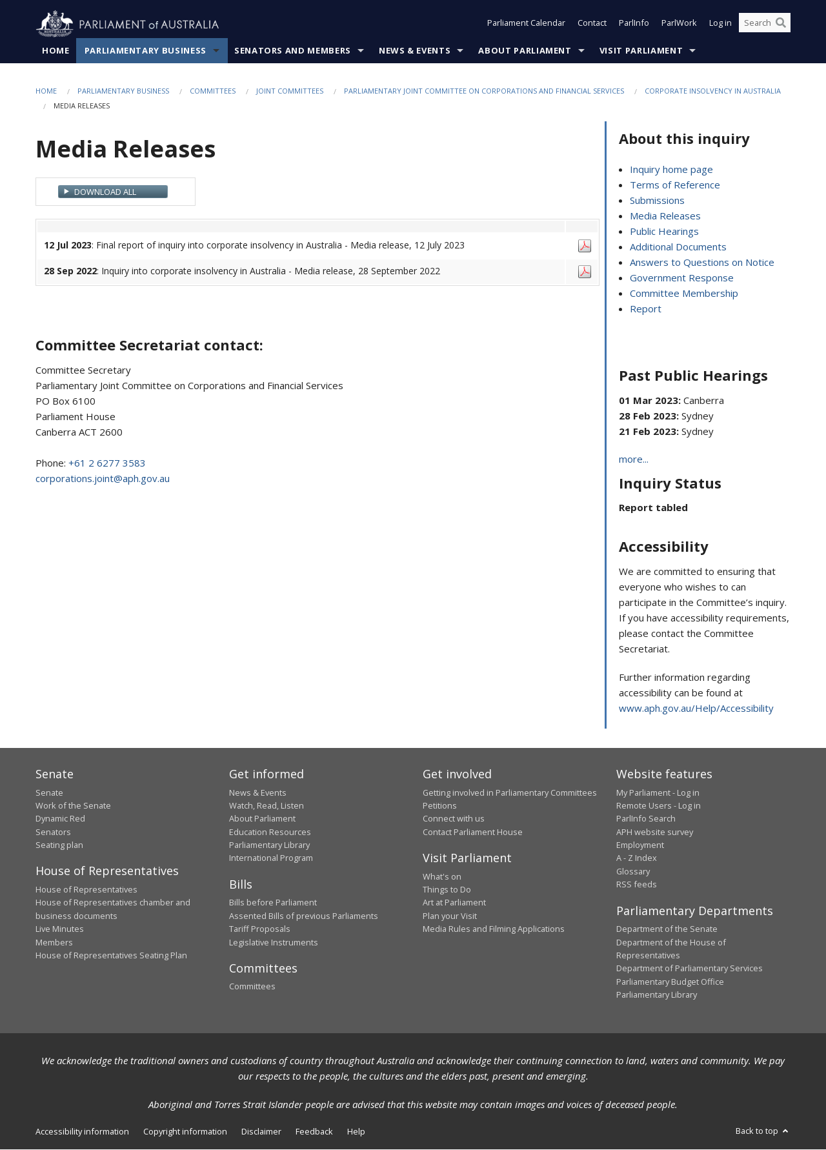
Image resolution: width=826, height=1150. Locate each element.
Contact (592, 24)
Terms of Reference (675, 185)
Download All (105, 191)
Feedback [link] (314, 1132)
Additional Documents (678, 247)
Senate (49, 792)
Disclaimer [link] (261, 1132)
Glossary (633, 872)
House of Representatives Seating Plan (111, 956)
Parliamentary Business (145, 51)
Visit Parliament (641, 51)
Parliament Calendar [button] (526, 24)
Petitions (440, 806)
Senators (53, 832)
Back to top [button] (763, 1131)
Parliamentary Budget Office (670, 981)
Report (645, 309)
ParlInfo (634, 24)
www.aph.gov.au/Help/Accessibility (696, 708)
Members (54, 942)
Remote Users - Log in (658, 806)
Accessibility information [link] (82, 1132)
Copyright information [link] (185, 1132)
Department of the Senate (667, 929)
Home (56, 51)
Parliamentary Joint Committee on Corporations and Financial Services (484, 91)
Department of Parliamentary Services (689, 968)
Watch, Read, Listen (266, 806)
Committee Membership (684, 293)
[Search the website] (765, 24)
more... (634, 459)
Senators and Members (292, 51)
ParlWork (679, 24)
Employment (640, 845)
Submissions (657, 200)
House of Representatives (86, 890)
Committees (213, 91)
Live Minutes (59, 929)
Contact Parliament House (473, 832)
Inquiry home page (671, 169)
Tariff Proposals (259, 929)
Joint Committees (289, 91)
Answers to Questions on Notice (702, 262)
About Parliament (524, 51)
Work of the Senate (73, 806)
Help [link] (356, 1132)
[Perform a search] (781, 24)
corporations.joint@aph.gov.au (102, 478)
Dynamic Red (60, 819)
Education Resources (270, 832)
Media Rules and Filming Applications (494, 929)
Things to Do (447, 890)
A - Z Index (636, 858)
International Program (271, 858)
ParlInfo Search (646, 819)
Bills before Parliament (273, 903)
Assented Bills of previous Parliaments (303, 916)
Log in (720, 24)
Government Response (682, 278)
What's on (442, 876)
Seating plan (59, 845)
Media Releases (665, 216)
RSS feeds (636, 885)
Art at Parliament (454, 903)
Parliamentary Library (269, 845)
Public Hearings (664, 231)
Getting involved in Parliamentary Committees (510, 792)
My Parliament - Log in (658, 792)
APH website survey (654, 832)
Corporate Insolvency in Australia (713, 91)
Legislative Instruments (273, 942)
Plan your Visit (450, 916)
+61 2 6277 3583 (107, 463)
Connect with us (454, 819)
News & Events (414, 51)
